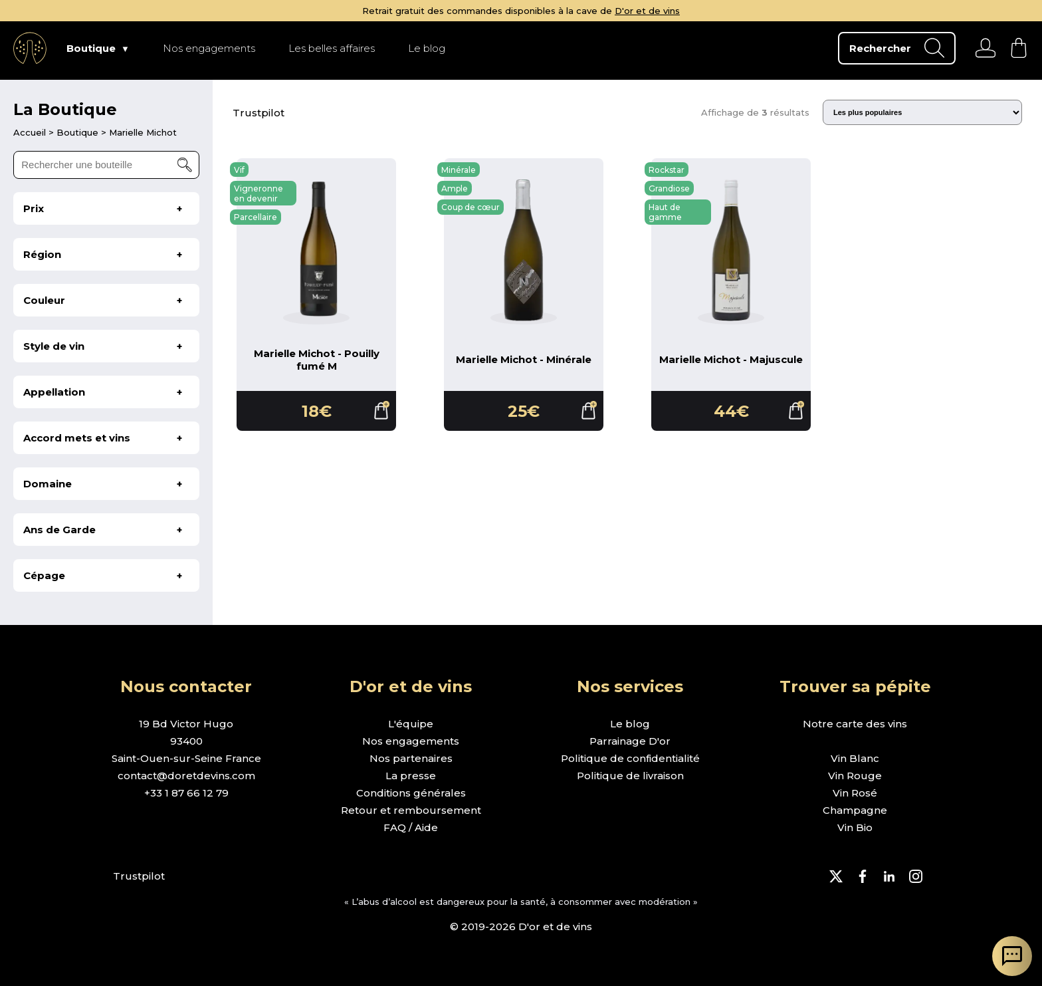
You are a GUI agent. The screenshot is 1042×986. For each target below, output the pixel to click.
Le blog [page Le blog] (426, 48)
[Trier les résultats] (922, 112)
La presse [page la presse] (410, 775)
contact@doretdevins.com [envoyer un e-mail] (186, 775)
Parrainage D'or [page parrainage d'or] (630, 741)
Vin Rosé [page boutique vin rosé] (855, 793)
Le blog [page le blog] (630, 723)
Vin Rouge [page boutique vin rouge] (855, 775)
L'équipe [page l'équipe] (410, 723)
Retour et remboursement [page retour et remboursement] (411, 810)
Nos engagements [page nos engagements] (410, 741)
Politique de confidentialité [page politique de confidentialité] (630, 758)
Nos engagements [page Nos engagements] (209, 48)
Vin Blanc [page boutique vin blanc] (855, 758)
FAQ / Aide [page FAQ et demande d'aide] (410, 827)
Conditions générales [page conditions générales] (411, 793)
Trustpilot (258, 112)
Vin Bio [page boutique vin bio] (855, 827)
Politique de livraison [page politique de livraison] (630, 775)
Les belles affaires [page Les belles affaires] (331, 48)
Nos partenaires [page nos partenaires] (411, 758)
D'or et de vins (647, 10)
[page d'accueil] (31, 132)
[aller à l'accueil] (30, 47)
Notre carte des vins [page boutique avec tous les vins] (855, 723)
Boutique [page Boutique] (91, 48)
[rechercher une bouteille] (106, 165)
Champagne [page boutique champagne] (855, 810)
